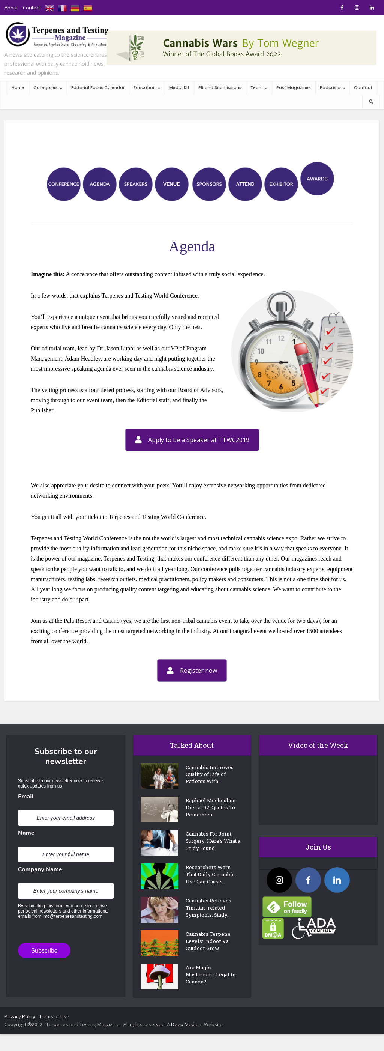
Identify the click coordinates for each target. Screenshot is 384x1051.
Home (18, 87)
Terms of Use (54, 1028)
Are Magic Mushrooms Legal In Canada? (209, 988)
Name (26, 833)
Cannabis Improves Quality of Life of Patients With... (211, 776)
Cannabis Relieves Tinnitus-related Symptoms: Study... (211, 922)
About (11, 7)
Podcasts (330, 87)
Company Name (40, 869)
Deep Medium (187, 1036)
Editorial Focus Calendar (97, 87)
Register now (192, 670)
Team (256, 87)
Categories (45, 87)
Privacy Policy (19, 1028)
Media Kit (179, 87)
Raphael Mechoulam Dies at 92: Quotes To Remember (211, 813)
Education (145, 87)
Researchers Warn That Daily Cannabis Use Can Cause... (210, 886)
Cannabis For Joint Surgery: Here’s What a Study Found (212, 849)
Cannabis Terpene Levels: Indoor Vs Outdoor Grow (210, 955)
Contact (31, 7)
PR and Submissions (220, 87)
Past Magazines (293, 87)
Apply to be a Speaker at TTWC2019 (192, 440)
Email (26, 796)
